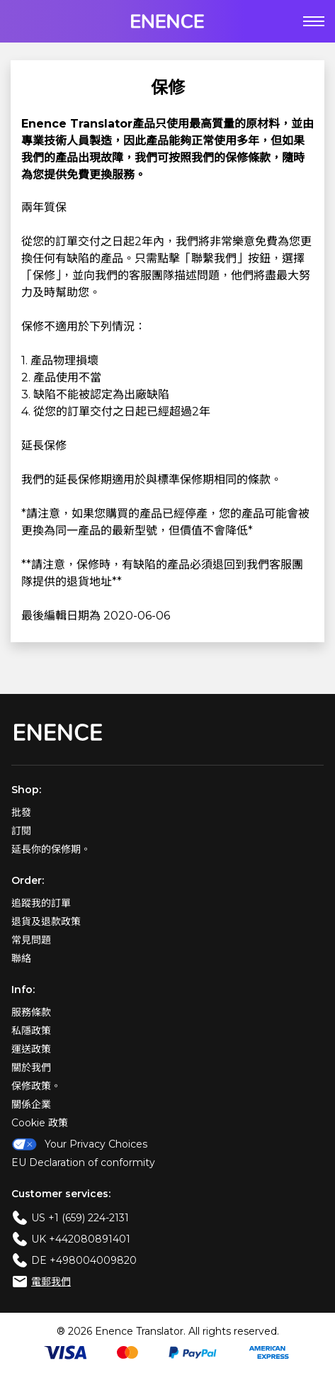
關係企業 (31, 1104)
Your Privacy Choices (79, 1144)
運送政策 (31, 1049)
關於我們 (31, 1067)
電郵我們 (51, 1281)
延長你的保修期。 (51, 849)
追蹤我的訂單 (41, 903)
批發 (21, 812)
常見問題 (31, 940)
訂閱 (21, 830)
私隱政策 (31, 1030)
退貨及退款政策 (46, 921)
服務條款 (31, 1012)
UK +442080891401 (80, 1239)
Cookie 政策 (39, 1122)
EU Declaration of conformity (83, 1162)
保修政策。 (36, 1086)
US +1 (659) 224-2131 (80, 1217)
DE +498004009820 (84, 1260)
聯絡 (21, 958)
